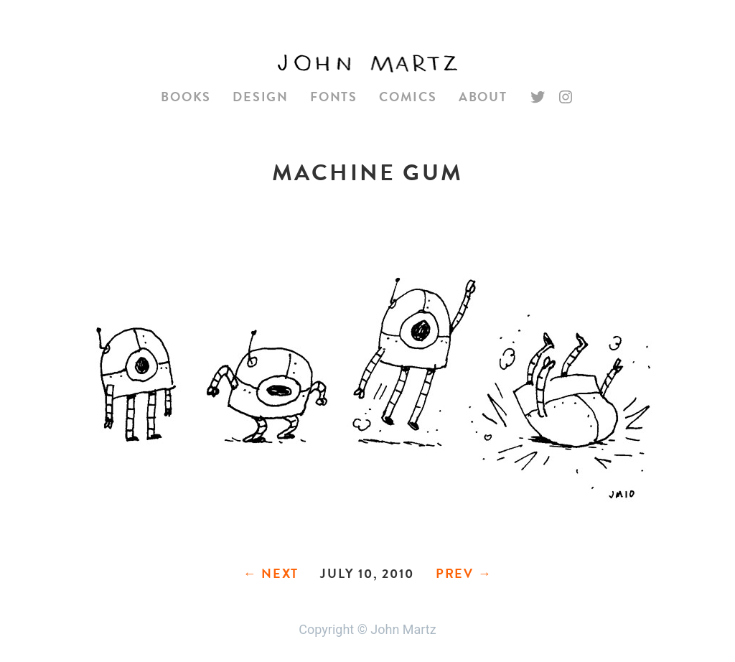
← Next (271, 573)
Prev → (464, 573)
